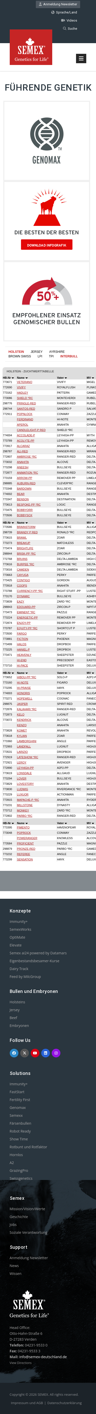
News (14, 1265)
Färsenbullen (20, 1123)
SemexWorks (20, 929)
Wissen (16, 1273)
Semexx (16, 1115)
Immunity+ (19, 921)
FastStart (17, 1091)
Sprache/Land (64, 12)
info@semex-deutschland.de (43, 1356)
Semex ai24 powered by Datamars (38, 953)
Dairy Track (19, 968)
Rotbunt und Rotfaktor (28, 1146)
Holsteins (17, 1002)
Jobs (13, 1224)
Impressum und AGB (27, 1403)
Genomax (18, 1107)
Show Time (19, 1139)
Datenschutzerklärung (64, 1403)
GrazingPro (19, 1170)
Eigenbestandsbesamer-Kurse (34, 960)
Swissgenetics (21, 1178)
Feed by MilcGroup (25, 976)
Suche (70, 28)
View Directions (21, 1363)
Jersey (15, 1009)
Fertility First (20, 1099)
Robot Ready (20, 1131)
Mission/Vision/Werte (27, 1208)
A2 (12, 1162)
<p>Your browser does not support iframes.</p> (48, 601)
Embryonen (19, 1025)
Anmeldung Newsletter (58, 4)
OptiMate (17, 937)
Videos (69, 20)
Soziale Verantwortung (28, 1232)
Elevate (16, 945)
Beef (13, 1017)
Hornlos (16, 1154)
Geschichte (19, 1216)
